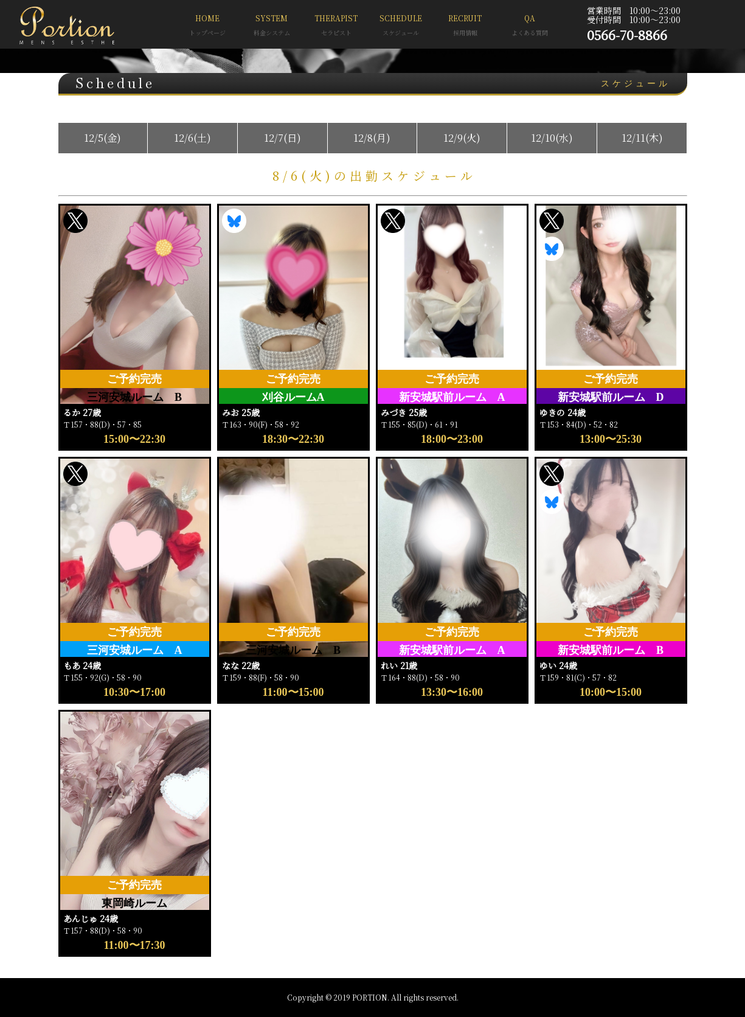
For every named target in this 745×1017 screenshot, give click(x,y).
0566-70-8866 (627, 35)
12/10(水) (552, 138)
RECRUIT (465, 26)
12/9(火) (461, 138)
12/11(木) (642, 138)
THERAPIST (336, 26)
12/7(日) (282, 138)
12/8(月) (371, 138)
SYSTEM (271, 26)
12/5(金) (102, 138)
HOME (207, 26)
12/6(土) (192, 138)
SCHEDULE (400, 26)
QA (529, 26)
